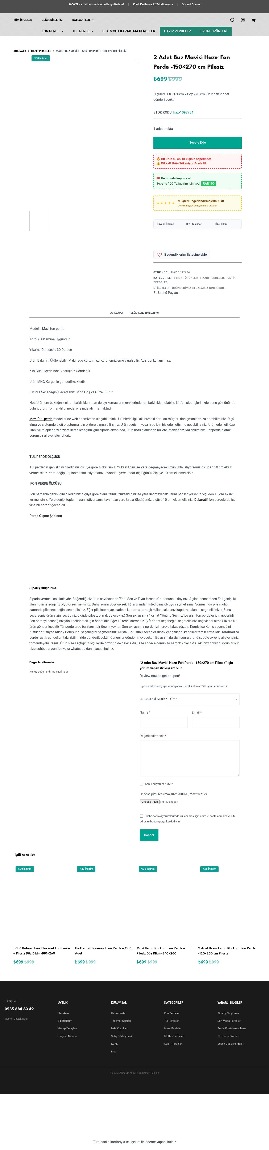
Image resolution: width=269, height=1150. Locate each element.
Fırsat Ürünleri (213, 31)
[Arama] (232, 20)
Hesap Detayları (67, 1028)
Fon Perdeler (172, 1013)
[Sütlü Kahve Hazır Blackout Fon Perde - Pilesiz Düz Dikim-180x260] (42, 902)
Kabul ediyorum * (159, 783)
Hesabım (63, 1013)
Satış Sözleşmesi (121, 1036)
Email (197, 712)
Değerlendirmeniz (153, 736)
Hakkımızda (118, 1013)
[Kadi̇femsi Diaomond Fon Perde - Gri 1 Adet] (103, 902)
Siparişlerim (65, 1020)
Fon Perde (53, 31)
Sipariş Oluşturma (228, 1013)
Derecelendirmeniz (153, 699)
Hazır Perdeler (177, 31)
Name (145, 712)
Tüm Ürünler (22, 19)
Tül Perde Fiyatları (228, 1036)
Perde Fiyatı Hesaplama (232, 1028)
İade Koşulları (119, 1028)
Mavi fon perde (41, 419)
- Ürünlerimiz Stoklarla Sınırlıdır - (198, 287)
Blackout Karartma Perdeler (128, 31)
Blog (113, 1051)
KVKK (168, 783)
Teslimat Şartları (121, 1020)
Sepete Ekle (197, 142)
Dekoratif (201, 500)
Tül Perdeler (171, 1020)
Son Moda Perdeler (229, 1020)
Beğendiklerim (52, 19)
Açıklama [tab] (116, 312)
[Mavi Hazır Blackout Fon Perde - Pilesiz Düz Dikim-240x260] (165, 902)
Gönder (149, 835)
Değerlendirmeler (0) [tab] (145, 312)
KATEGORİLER (84, 19)
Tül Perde (83, 31)
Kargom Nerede (67, 1036)
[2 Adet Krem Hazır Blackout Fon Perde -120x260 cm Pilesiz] (227, 902)
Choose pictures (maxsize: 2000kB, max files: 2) (173, 794)
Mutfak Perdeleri (174, 1036)
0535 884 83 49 (19, 1009)
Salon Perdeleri (173, 1043)
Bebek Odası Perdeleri (231, 1043)
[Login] (243, 20)
